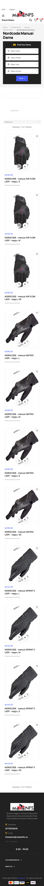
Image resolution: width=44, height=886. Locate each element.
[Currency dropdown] (4, 9)
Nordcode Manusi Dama (12, 185)
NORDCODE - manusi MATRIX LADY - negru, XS (19, 533)
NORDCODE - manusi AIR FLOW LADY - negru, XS (20, 298)
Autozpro (21, 878)
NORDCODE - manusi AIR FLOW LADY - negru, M (20, 239)
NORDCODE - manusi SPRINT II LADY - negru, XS (20, 768)
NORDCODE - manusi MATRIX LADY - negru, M (19, 415)
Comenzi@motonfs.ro (16, 837)
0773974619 (11, 828)
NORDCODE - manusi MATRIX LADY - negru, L (19, 356)
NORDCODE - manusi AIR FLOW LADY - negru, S (20, 180)
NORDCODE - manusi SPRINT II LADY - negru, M (20, 651)
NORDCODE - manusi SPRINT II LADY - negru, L (20, 592)
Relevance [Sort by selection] (23, 122)
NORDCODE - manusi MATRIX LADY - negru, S (19, 474)
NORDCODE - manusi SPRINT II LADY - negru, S (20, 710)
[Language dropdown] (13, 9)
